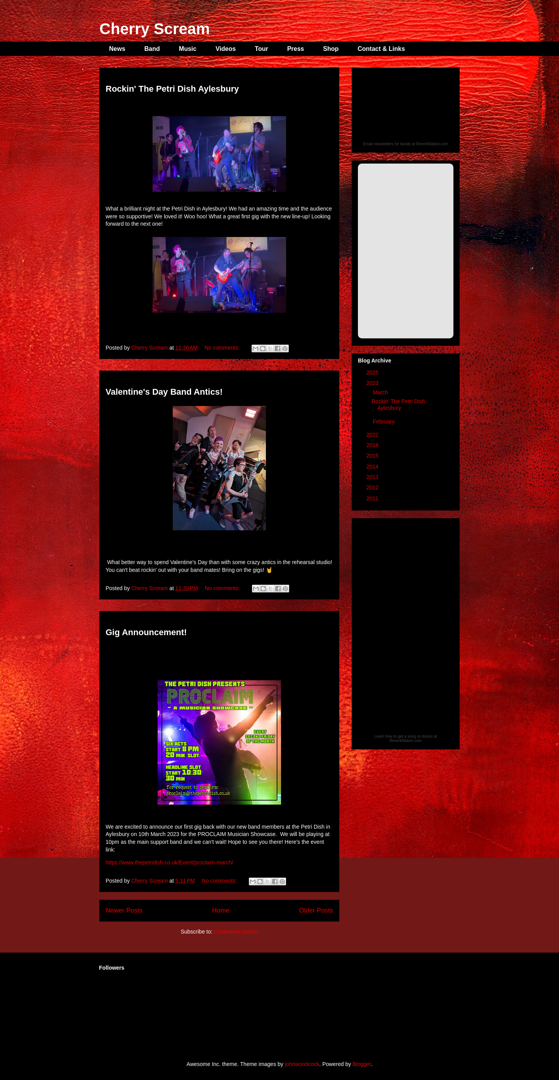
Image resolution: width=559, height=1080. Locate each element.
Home (220, 910)
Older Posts (316, 910)
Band (152, 48)
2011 (373, 498)
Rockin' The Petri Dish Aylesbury (172, 89)
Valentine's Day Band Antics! (164, 392)
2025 (373, 372)
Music (187, 48)
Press (295, 48)
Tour (261, 48)
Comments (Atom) (236, 931)
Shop (331, 48)
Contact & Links (381, 48)
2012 (373, 487)
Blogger (361, 1064)
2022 (373, 435)
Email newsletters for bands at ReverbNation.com (405, 144)
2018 (373, 445)
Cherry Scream (154, 28)
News (117, 48)
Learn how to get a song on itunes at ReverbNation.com (405, 738)
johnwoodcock (302, 1064)
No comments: (223, 348)
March (381, 392)
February (384, 421)
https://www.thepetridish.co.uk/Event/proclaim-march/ (169, 862)
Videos (225, 48)
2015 (373, 456)
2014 (373, 466)
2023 (373, 383)
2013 (373, 477)
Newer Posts (124, 910)
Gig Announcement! (146, 632)
